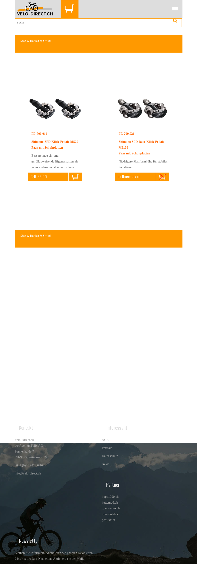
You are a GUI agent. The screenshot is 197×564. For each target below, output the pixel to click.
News (105, 464)
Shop (23, 40)
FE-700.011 (39, 133)
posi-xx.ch (109, 520)
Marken (34, 40)
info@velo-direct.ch (28, 473)
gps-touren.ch (111, 508)
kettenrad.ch (110, 502)
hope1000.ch (110, 496)
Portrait (107, 448)
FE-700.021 (127, 133)
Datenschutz (110, 456)
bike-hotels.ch (111, 514)
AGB (105, 440)
